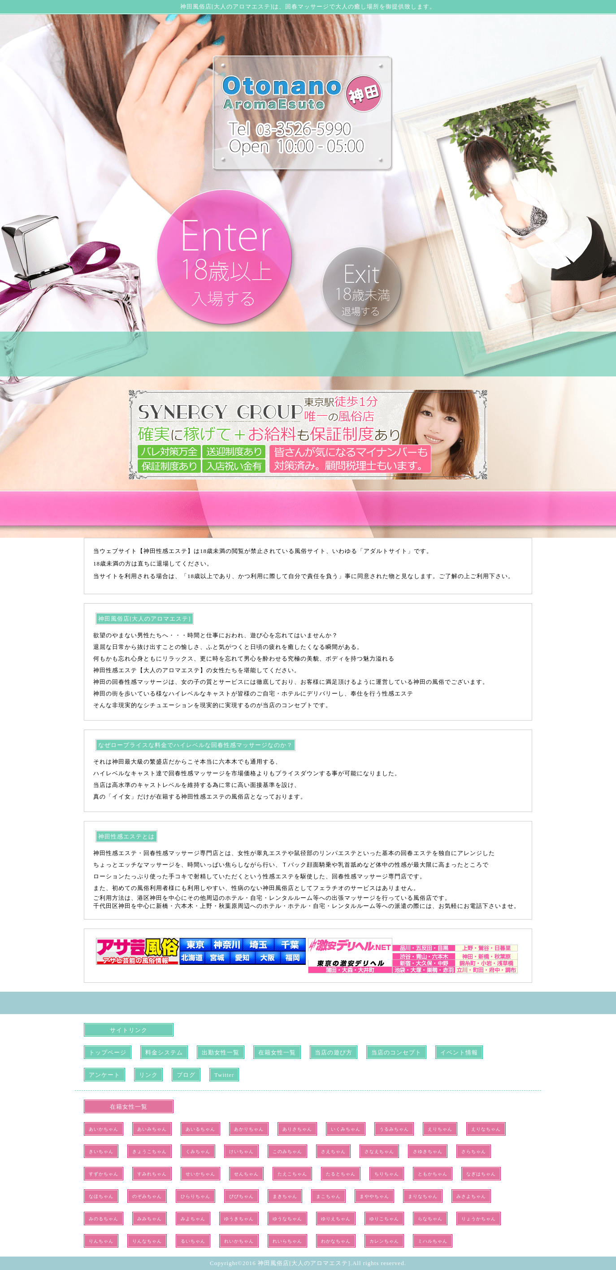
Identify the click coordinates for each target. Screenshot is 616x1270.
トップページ (107, 1052)
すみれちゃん (152, 1173)
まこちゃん (328, 1196)
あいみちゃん (152, 1129)
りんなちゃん (147, 1241)
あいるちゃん (200, 1129)
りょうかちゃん (478, 1218)
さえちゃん (333, 1151)
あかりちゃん (249, 1129)
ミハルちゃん (432, 1241)
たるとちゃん (341, 1173)
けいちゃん (241, 1151)
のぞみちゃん (147, 1196)
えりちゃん (440, 1129)
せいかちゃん (200, 1173)
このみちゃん (287, 1151)
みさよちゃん (471, 1196)
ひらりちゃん (195, 1196)
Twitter (224, 1074)
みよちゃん (193, 1218)
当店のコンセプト (396, 1052)
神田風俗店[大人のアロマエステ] (304, 1263)
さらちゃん (473, 1151)
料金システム (164, 1052)
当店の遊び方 (333, 1052)
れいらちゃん (287, 1241)
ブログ (186, 1074)
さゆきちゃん (427, 1151)
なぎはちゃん (481, 1173)
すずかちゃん (103, 1173)
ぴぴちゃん (241, 1196)
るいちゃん (193, 1241)
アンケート (104, 1074)
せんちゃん (246, 1173)
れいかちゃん (239, 1241)
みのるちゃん (103, 1218)
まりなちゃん (423, 1196)
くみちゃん (198, 1151)
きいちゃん (101, 1151)
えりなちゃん (486, 1129)
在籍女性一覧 (277, 1052)
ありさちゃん (297, 1129)
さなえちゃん (379, 1151)
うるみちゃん (394, 1129)
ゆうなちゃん (287, 1218)
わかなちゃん (336, 1241)
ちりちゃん (386, 1173)
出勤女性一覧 (220, 1052)
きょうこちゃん (149, 1151)
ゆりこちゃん (384, 1218)
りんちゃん (101, 1241)
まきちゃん (285, 1196)
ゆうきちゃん (239, 1218)
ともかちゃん (432, 1173)
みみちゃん (149, 1218)
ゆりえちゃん (336, 1218)
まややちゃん (374, 1196)
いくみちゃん (345, 1129)
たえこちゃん (292, 1173)
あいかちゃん (103, 1129)
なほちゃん (101, 1196)
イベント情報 (459, 1052)
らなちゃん (430, 1218)
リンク (148, 1074)
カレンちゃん (384, 1241)
